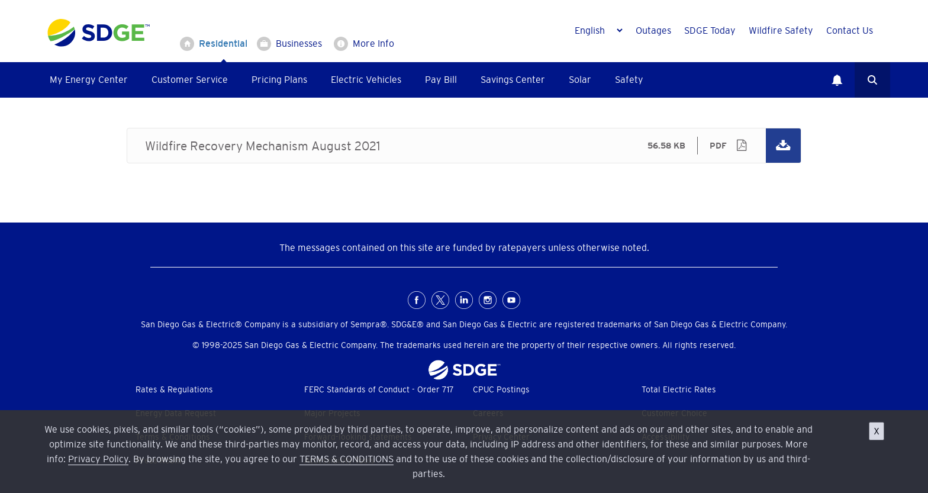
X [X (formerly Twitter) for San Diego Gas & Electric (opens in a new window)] (440, 300)
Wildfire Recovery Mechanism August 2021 (464, 145)
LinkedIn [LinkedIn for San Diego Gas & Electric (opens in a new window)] (464, 300)
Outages (653, 30)
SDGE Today (710, 30)
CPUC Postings (501, 389)
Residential (223, 43)
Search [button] (872, 80)
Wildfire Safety (781, 30)
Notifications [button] (837, 80)
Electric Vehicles (366, 79)
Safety (629, 79)
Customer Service (190, 79)
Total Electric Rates (679, 389)
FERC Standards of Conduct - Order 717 (379, 389)
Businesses (299, 43)
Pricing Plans (279, 79)
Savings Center (513, 79)
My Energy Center (89, 79)
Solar (580, 79)
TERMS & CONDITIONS (346, 458)
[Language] (598, 30)
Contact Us (849, 30)
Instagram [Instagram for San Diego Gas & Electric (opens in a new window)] (488, 300)
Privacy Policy (98, 458)
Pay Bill (441, 79)
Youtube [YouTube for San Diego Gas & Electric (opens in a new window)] (511, 300)
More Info (373, 43)
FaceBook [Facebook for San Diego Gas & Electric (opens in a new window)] (417, 300)
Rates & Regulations (174, 389)
